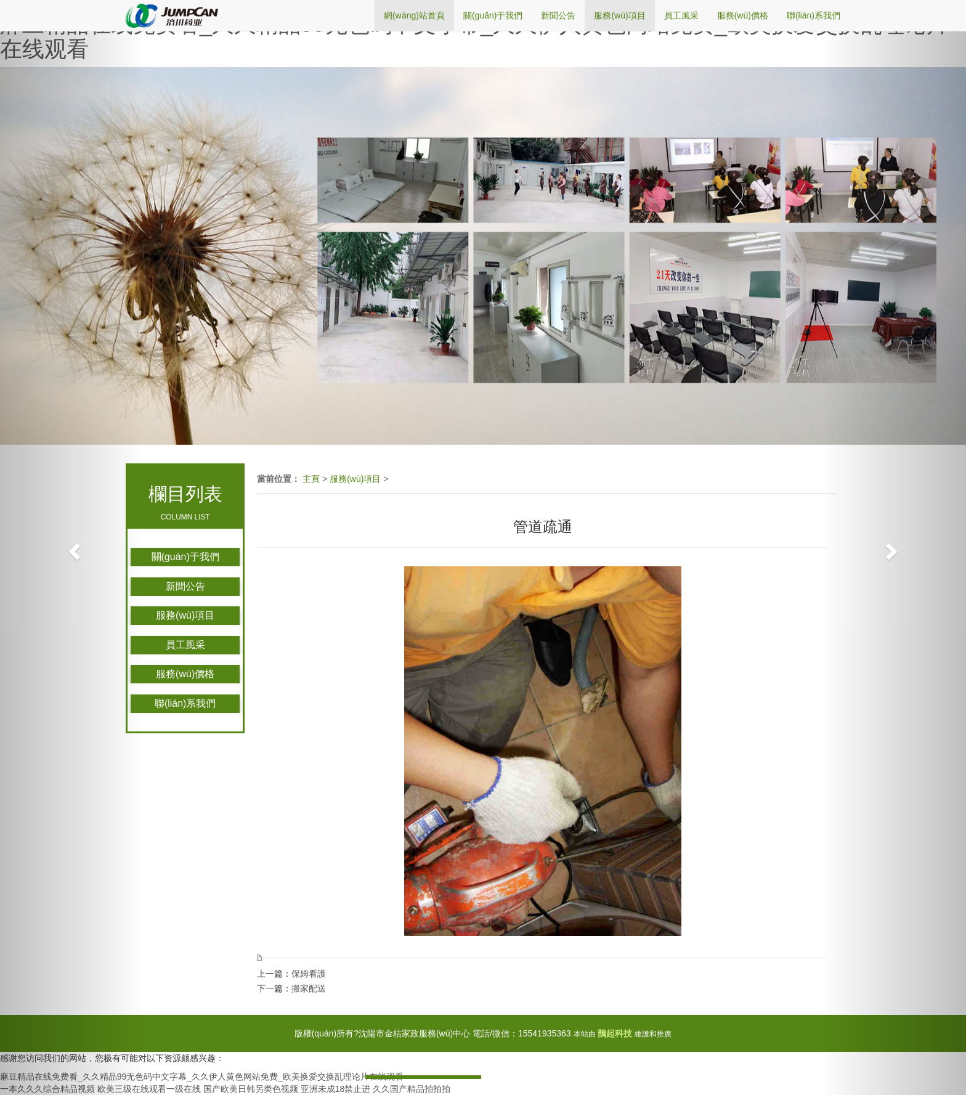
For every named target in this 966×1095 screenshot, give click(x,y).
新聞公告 (185, 586)
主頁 (311, 479)
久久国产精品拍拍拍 (411, 1089)
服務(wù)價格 (185, 674)
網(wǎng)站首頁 (414, 15)
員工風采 (185, 645)
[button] (72, 547)
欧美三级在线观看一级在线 (149, 1089)
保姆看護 (308, 974)
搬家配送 (308, 988)
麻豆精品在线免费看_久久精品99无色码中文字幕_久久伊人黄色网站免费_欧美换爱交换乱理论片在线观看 (474, 37)
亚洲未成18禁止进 (336, 1089)
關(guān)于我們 (185, 557)
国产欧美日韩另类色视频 (250, 1089)
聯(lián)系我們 (185, 703)
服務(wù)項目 (185, 615)
